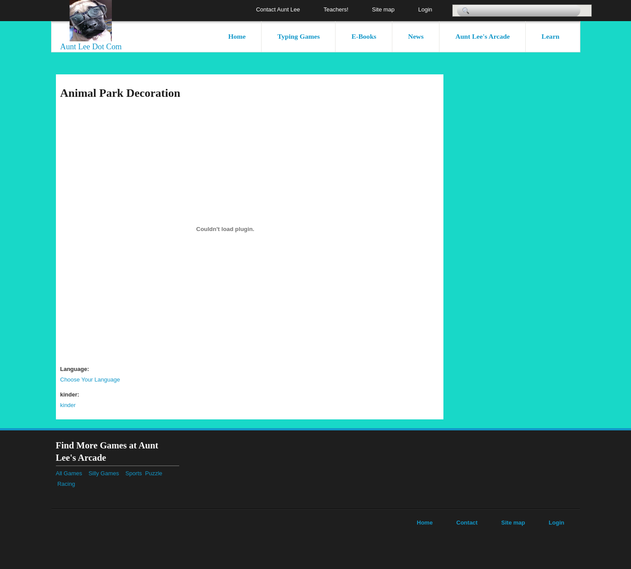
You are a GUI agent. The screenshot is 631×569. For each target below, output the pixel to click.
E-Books (363, 36)
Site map (383, 9)
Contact (466, 522)
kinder (68, 405)
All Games (69, 473)
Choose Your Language (90, 379)
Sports (135, 473)
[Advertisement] (549, 206)
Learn (551, 36)
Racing (69, 484)
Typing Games (298, 36)
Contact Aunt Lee (278, 9)
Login (425, 9)
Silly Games (104, 473)
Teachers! (336, 9)
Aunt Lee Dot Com (91, 46)
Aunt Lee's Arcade (482, 36)
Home (237, 36)
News (416, 36)
